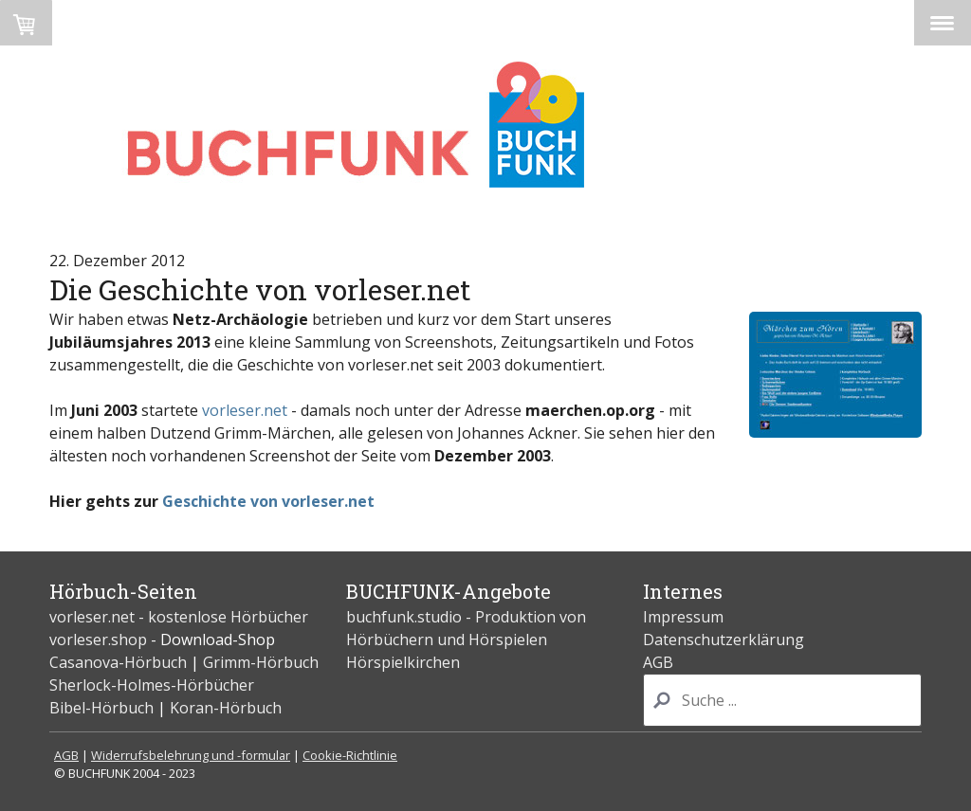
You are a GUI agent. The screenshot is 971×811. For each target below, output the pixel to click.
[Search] (782, 700)
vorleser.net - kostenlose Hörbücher (180, 616)
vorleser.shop (98, 639)
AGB (658, 662)
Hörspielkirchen (403, 662)
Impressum (683, 616)
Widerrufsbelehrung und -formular (190, 755)
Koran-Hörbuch (226, 707)
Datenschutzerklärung (723, 639)
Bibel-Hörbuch (101, 707)
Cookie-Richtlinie (349, 755)
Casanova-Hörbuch (118, 662)
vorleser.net (244, 410)
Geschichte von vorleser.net (268, 501)
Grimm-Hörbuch (261, 662)
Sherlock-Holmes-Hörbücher (151, 685)
